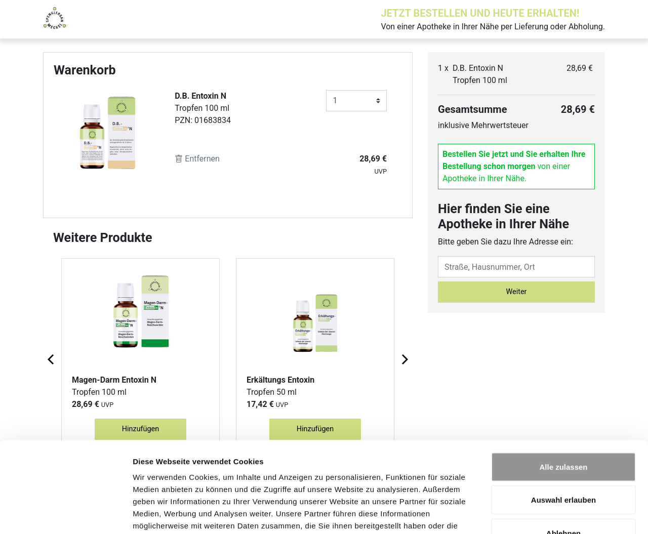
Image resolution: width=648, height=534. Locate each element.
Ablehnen (563, 467)
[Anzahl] (356, 100)
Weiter (516, 291)
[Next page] (404, 359)
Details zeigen (538, 514)
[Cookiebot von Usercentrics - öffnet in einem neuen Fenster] (65, 514)
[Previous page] (52, 359)
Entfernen (197, 158)
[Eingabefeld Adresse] (516, 266)
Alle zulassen (563, 401)
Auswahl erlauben (563, 434)
